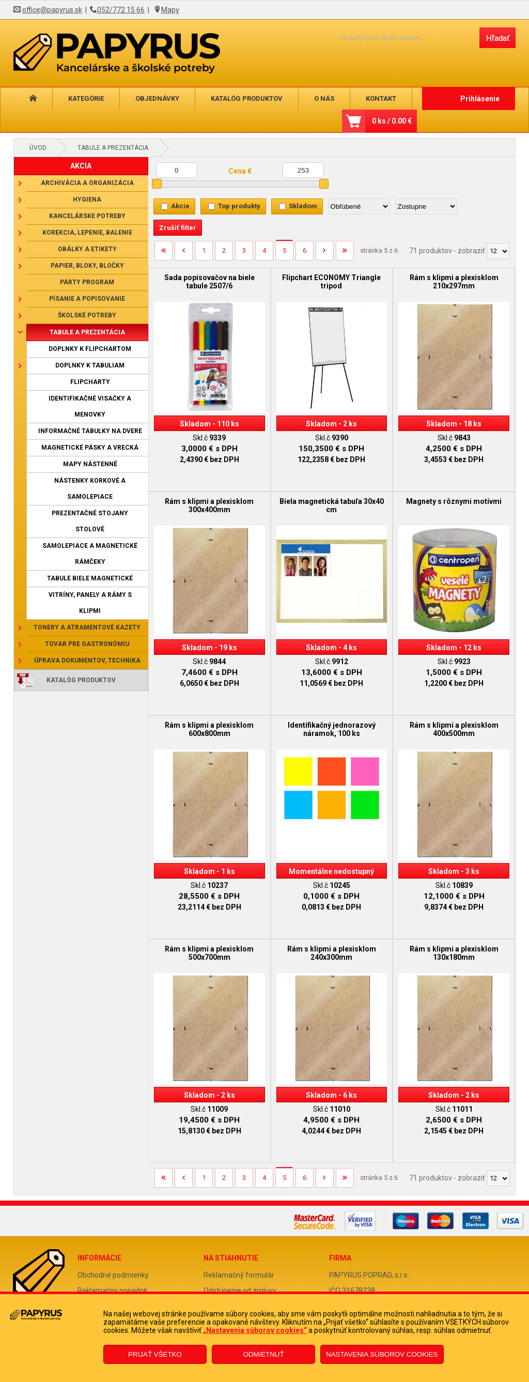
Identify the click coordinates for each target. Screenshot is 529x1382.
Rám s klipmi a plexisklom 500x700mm (209, 953)
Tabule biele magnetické (90, 578)
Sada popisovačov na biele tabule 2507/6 (209, 281)
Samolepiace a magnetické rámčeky (89, 553)
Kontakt (381, 98)
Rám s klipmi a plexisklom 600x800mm (209, 729)
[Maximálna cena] (303, 170)
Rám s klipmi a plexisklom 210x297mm (454, 281)
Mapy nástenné (90, 464)
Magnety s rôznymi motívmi (454, 501)
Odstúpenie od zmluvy (240, 1290)
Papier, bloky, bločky (87, 265)
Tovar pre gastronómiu (87, 644)
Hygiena (87, 199)
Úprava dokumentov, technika (87, 660)
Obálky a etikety (87, 249)
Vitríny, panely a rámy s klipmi (90, 603)
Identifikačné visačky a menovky (90, 406)
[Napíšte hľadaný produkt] (400, 37)
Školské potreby (87, 315)
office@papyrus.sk (52, 10)
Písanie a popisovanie (87, 298)
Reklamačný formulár (239, 1275)
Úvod (37, 147)
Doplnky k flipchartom (90, 348)
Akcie (180, 206)
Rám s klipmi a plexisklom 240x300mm (331, 953)
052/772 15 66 (121, 10)
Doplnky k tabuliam (90, 365)
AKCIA (80, 166)
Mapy (170, 10)
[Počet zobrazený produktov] (498, 251)
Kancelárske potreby (87, 216)
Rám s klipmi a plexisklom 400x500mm (454, 729)
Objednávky (157, 98)
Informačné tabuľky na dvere (90, 431)
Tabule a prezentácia (112, 147)
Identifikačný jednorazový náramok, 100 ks (332, 729)
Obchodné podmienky (113, 1275)
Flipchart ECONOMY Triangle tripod (331, 281)
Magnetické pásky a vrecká (89, 447)
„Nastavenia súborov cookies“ (255, 1330)
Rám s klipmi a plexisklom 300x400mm (209, 505)
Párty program (87, 282)
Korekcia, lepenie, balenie (87, 232)
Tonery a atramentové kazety (87, 627)
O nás (324, 98)
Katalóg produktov (247, 98)
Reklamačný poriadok (112, 1290)
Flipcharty (90, 382)
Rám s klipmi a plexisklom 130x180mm (454, 953)
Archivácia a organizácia (87, 183)
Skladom (303, 206)
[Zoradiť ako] (426, 206)
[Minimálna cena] (176, 170)
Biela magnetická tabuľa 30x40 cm (331, 505)
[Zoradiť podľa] (359, 206)
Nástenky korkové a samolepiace (90, 488)
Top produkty (239, 206)
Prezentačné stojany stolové (90, 521)
